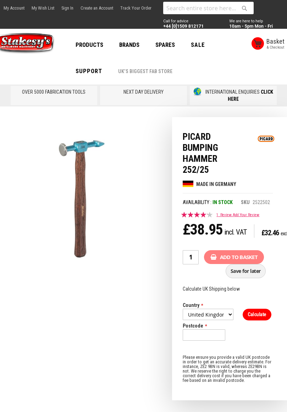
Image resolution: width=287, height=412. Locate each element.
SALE (206, 44)
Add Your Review (246, 215)
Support (97, 71)
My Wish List (43, 8)
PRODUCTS (98, 44)
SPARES (173, 44)
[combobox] (208, 8)
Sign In (67, 8)
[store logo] (32, 44)
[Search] (244, 8)
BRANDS (138, 44)
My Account (14, 8)
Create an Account (97, 8)
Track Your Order (135, 8)
